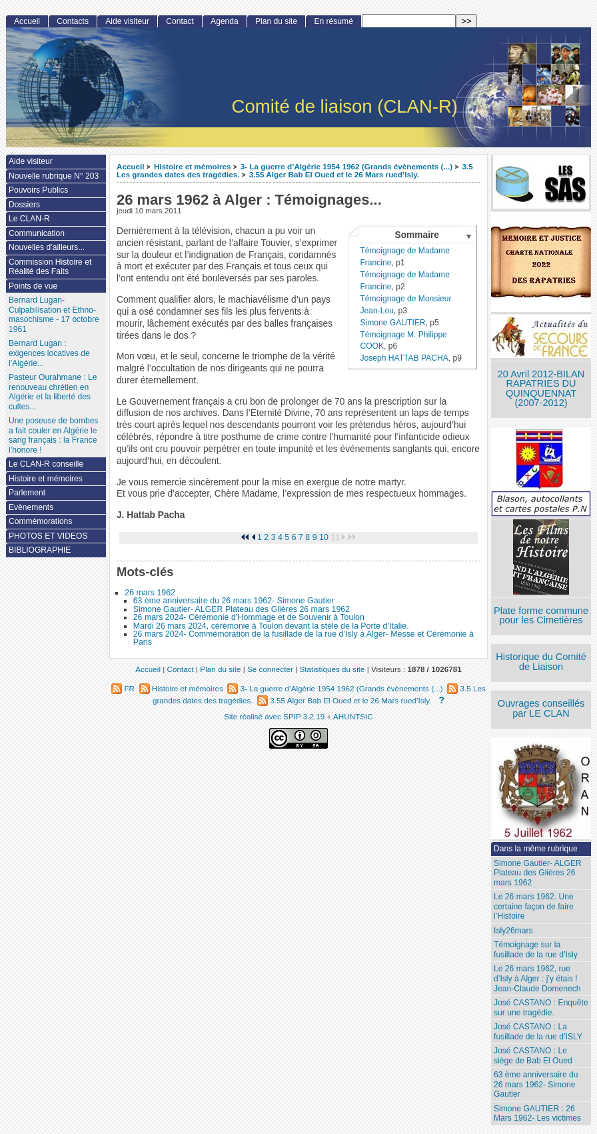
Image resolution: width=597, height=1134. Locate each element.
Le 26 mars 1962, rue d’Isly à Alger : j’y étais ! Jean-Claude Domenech (537, 978)
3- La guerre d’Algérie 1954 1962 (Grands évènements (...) (346, 166)
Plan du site (276, 21)
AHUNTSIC (353, 716)
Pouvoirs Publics (38, 190)
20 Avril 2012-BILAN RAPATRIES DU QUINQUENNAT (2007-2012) (541, 388)
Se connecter (270, 669)
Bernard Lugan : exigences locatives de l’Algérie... (49, 353)
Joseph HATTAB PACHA (404, 358)
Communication (37, 233)
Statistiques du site (331, 669)
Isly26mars (513, 930)
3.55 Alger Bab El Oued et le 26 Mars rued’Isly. (334, 174)
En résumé (333, 21)
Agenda (225, 21)
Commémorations (40, 521)
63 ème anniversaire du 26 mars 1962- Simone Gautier (233, 600)
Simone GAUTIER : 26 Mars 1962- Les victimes (537, 1113)
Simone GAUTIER (392, 322)
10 (323, 537)
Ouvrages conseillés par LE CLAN (541, 708)
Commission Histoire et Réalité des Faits (50, 267)
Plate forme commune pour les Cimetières (541, 615)
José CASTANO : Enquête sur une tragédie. (541, 1007)
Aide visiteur (127, 21)
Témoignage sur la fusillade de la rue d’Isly (536, 949)
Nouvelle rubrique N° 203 (54, 176)
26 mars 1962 (150, 592)
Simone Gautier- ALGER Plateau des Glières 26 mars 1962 (241, 609)
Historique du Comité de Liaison (541, 661)
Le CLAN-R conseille (46, 464)
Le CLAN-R (29, 218)
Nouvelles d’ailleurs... (47, 247)
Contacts (73, 21)
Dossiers (24, 204)
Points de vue (33, 286)
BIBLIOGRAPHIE (40, 550)
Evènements (31, 507)
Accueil (131, 166)
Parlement (27, 492)
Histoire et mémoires (192, 166)
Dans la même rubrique (536, 848)
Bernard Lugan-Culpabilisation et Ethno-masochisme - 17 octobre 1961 (54, 314)
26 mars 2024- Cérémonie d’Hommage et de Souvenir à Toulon (248, 617)
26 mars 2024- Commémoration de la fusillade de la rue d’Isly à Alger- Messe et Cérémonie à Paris (303, 638)
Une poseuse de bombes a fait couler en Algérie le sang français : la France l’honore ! (53, 435)
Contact (180, 21)
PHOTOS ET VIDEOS (48, 536)
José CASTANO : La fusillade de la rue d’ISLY (538, 1031)
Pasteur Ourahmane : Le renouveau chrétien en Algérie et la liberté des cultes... (53, 392)
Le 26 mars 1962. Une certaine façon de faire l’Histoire (534, 906)
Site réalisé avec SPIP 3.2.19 (274, 716)
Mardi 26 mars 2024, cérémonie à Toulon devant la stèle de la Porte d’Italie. (271, 626)
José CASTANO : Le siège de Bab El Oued (533, 1055)
